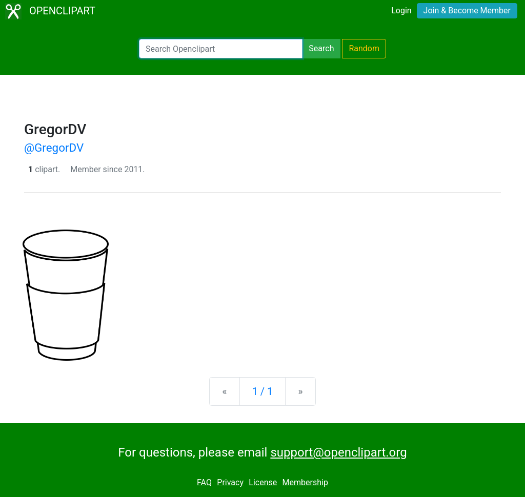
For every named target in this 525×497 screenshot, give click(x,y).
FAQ (204, 482)
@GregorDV (54, 147)
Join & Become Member (467, 10)
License (263, 482)
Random (364, 48)
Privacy (230, 482)
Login (401, 10)
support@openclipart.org (338, 452)
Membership (305, 482)
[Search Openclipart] (220, 48)
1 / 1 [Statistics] (262, 391)
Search (321, 48)
